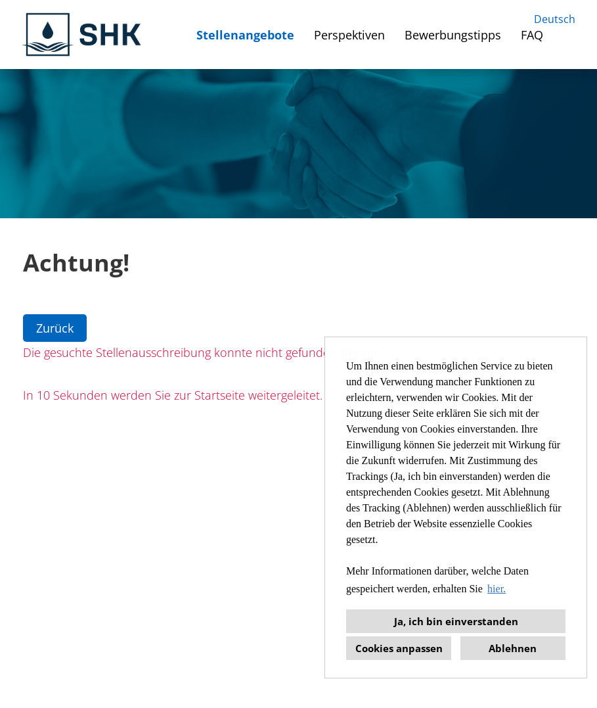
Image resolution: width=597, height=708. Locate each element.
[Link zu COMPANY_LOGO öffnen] (82, 34)
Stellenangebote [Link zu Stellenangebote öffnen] (245, 35)
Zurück (55, 328)
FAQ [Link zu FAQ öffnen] (532, 35)
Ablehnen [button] (513, 648)
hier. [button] (496, 588)
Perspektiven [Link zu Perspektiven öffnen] (349, 35)
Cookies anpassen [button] (399, 648)
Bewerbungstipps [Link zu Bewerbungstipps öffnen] (453, 35)
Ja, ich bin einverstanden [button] (456, 621)
